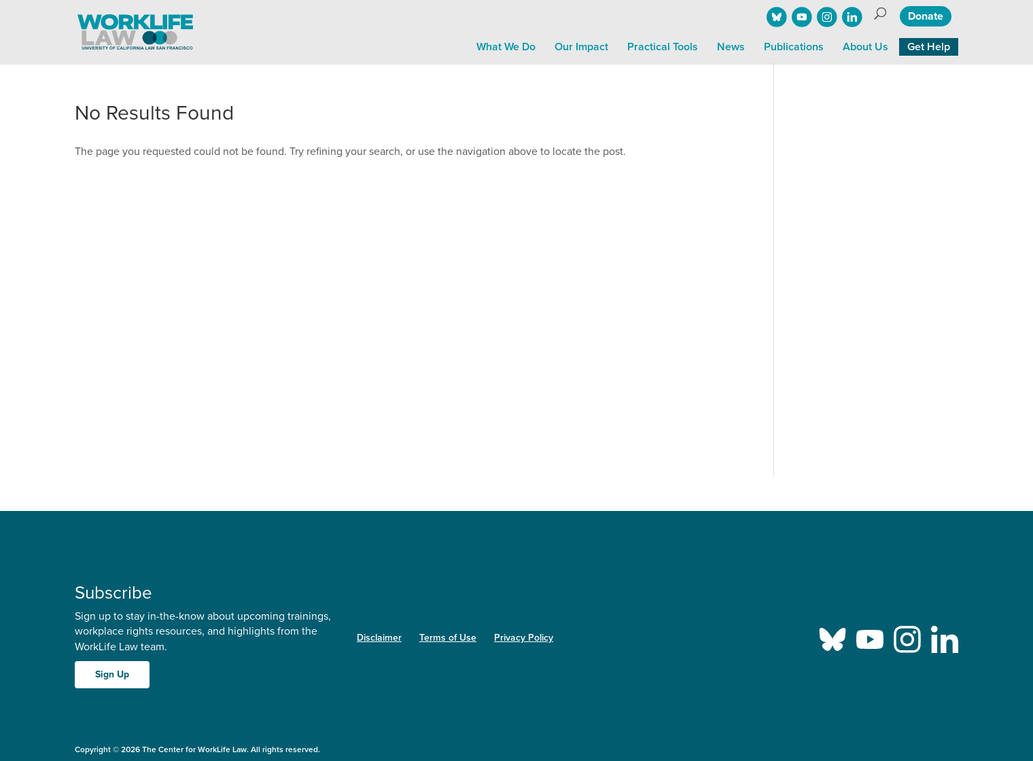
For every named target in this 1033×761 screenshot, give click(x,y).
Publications (794, 47)
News (731, 47)
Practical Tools (662, 47)
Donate (925, 16)
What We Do (506, 47)
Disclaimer (379, 637)
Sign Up (112, 674)
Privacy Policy (523, 637)
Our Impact (581, 47)
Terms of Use (447, 637)
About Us (865, 47)
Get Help (928, 47)
